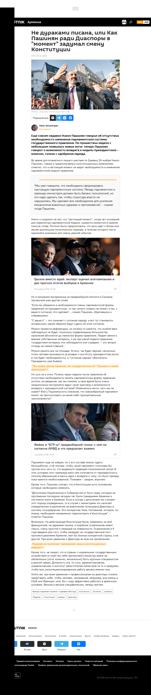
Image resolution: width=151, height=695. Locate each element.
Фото (88, 636)
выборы (61, 597)
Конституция (49, 597)
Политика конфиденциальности (121, 661)
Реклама (60, 661)
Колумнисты (84, 591)
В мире (63, 636)
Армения (108, 591)
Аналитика (75, 636)
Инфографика (101, 636)
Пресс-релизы (74, 661)
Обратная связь (100, 665)
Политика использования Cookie (18, 665)
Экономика (35, 636)
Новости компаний (94, 661)
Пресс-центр (129, 636)
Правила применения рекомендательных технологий (63, 665)
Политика (97, 591)
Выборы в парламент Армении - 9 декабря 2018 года (54, 591)
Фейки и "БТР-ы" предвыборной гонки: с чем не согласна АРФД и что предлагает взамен (70, 446)
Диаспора (72, 597)
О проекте (8, 661)
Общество (37, 597)
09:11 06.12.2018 (38, 56)
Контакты (47, 661)
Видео (115, 636)
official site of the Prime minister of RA (54, 112)
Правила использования (28, 661)
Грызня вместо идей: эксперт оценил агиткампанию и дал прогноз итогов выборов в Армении (74, 281)
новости (8, 636)
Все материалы (45, 129)
